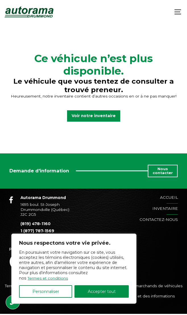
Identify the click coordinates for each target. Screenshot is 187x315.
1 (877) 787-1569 (37, 231)
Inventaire (165, 208)
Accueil (169, 197)
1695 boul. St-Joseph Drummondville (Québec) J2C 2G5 (44, 209)
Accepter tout (102, 291)
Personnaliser (45, 291)
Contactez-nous (159, 219)
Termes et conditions (48, 278)
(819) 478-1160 (35, 223)
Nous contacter (163, 171)
